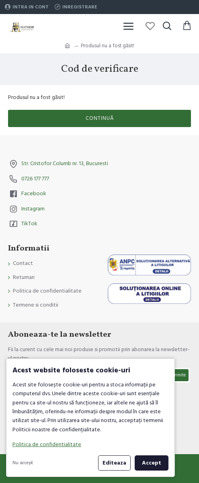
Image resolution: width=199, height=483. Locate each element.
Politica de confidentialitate (46, 445)
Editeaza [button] (114, 463)
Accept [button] (151, 463)
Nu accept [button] (22, 462)
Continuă (100, 118)
